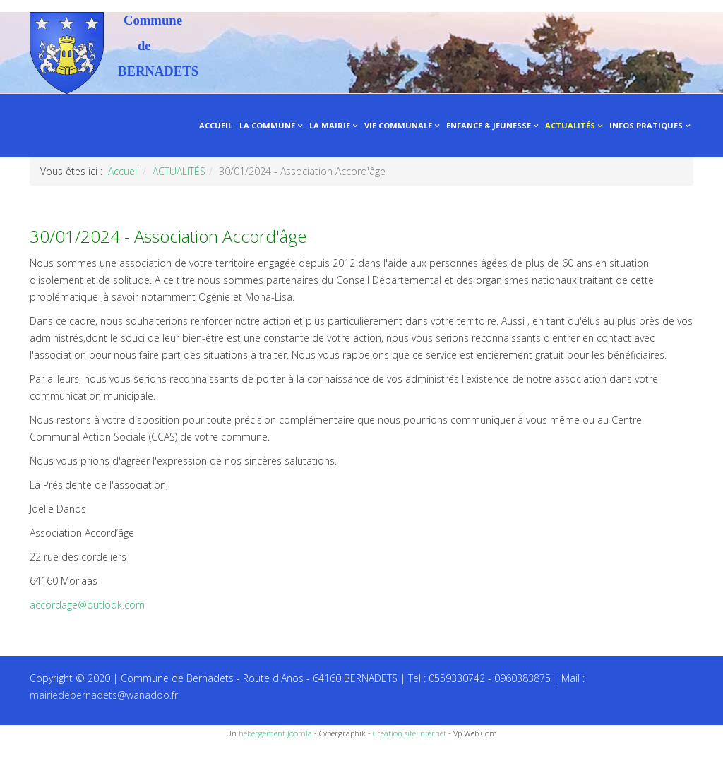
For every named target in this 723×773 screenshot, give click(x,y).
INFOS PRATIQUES (646, 125)
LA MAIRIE (329, 125)
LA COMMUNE (267, 125)
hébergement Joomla (275, 733)
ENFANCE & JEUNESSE (488, 125)
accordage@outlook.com (87, 604)
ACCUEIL (215, 125)
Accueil (123, 171)
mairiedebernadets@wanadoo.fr (104, 695)
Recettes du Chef (39, 757)
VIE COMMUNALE (398, 125)
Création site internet (409, 733)
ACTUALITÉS (570, 125)
